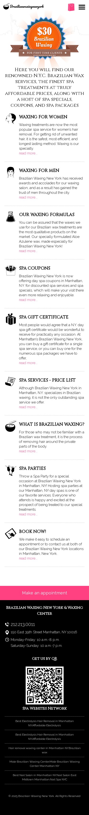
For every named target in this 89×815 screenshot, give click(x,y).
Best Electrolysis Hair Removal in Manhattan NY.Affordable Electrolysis (44, 723)
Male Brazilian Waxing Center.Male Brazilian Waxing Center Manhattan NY (44, 764)
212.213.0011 (23, 624)
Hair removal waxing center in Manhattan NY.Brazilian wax (45, 750)
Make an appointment (44, 592)
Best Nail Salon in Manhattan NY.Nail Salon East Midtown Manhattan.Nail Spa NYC (44, 777)
